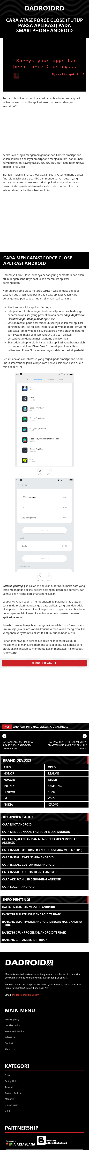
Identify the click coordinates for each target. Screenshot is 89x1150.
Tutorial (9, 1087)
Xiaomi (53, 804)
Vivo (51, 798)
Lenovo (9, 792)
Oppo (52, 767)
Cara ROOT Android (17, 824)
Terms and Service (14, 1031)
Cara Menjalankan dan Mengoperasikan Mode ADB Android (40, 840)
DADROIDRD (44, 7)
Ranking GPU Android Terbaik (24, 940)
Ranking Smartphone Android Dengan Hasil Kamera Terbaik (42, 923)
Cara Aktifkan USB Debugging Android (31, 879)
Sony (51, 792)
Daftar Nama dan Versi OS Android (28, 907)
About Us (10, 1049)
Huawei (9, 780)
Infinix (9, 786)
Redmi (52, 780)
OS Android (60, 726)
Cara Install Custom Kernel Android (30, 872)
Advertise (10, 1037)
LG (5, 798)
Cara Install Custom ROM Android (28, 865)
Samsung (55, 786)
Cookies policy (12, 1025)
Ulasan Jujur (11, 1105)
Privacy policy (12, 1019)
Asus (7, 767)
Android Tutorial (25, 726)
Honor (9, 773)
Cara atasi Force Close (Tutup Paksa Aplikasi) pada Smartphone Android (44, 25)
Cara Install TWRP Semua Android (28, 857)
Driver (8, 1075)
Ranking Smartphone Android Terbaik (31, 914)
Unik (7, 1110)
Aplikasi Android (13, 1093)
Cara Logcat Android (18, 887)
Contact (9, 1043)
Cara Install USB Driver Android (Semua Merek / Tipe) (42, 850)
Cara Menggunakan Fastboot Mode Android (36, 832)
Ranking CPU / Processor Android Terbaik (34, 932)
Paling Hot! (10, 1081)
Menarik (45, 726)
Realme (53, 773)
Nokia (8, 804)
